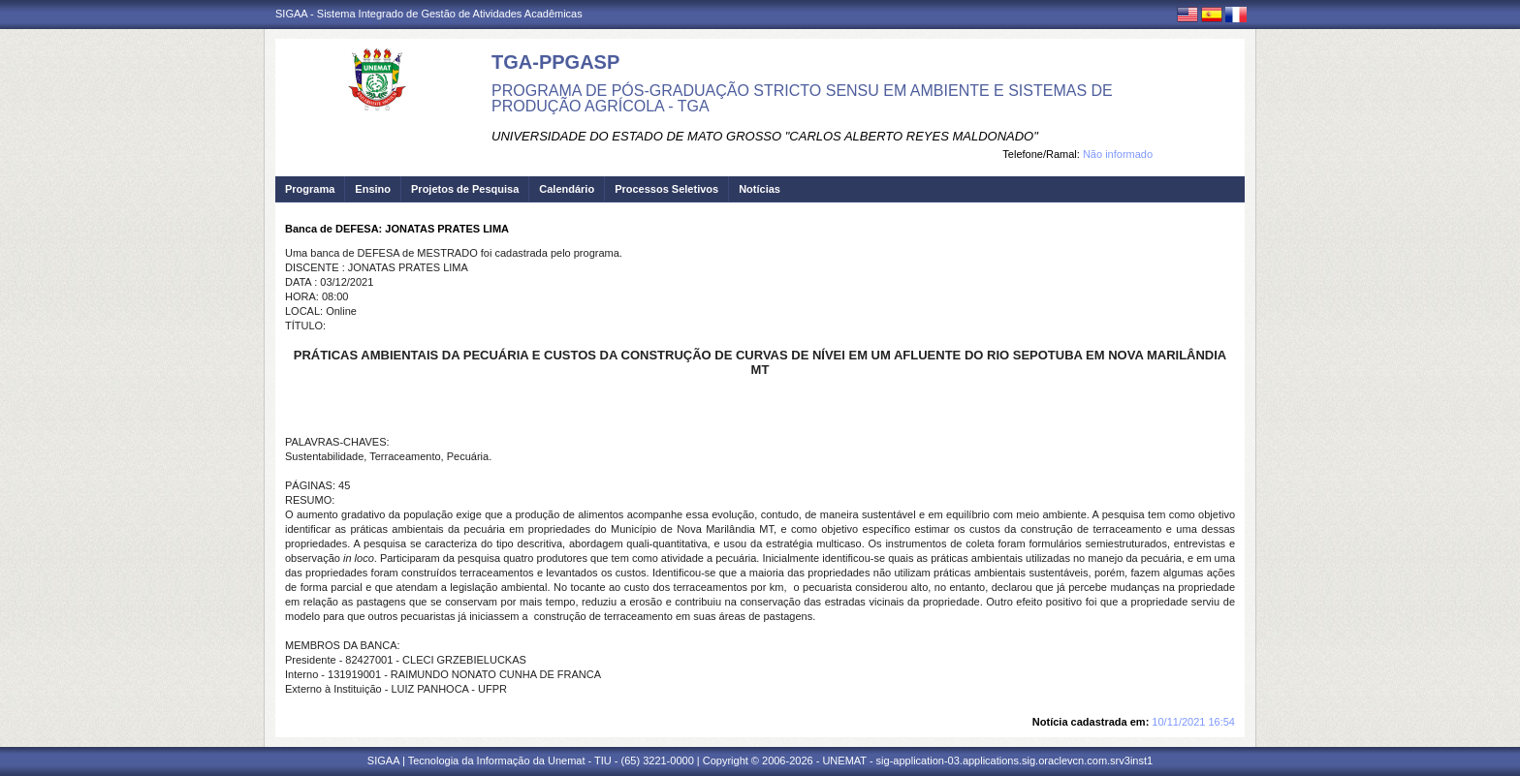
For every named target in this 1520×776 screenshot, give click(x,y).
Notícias (759, 189)
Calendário (566, 189)
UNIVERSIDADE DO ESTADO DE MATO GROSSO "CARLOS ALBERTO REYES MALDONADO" (764, 136)
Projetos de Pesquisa (465, 189)
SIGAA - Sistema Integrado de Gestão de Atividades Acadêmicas (429, 13)
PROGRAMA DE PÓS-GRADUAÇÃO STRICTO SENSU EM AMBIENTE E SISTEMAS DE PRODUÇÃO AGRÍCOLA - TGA (802, 98)
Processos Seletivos (666, 189)
